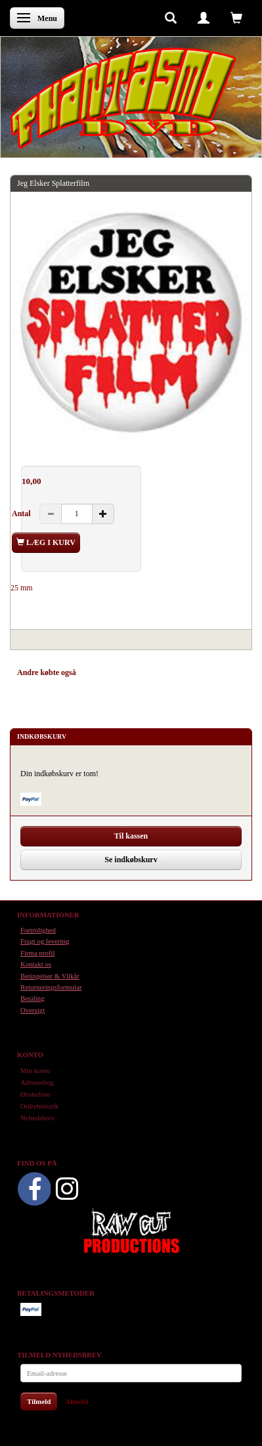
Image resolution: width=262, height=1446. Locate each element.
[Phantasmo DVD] (123, 98)
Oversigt (32, 1010)
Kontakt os (35, 964)
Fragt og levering (44, 941)
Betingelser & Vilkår (49, 976)
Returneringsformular (51, 987)
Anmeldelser (204, 672)
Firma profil (37, 953)
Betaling (32, 998)
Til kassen (131, 836)
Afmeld (76, 1401)
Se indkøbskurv (130, 859)
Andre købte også (46, 672)
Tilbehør (157, 672)
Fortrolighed (38, 930)
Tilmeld (39, 1401)
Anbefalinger (110, 672)
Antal (22, 513)
